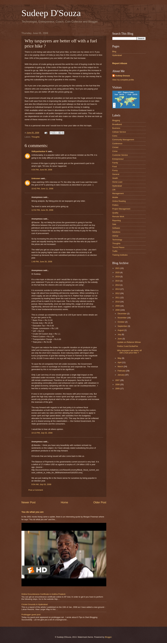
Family (115, 163)
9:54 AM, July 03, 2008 (41, 484)
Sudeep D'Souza (51, 13)
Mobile (115, 197)
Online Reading (119, 201)
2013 (117, 289)
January (121, 375)
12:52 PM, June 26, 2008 (42, 210)
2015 (117, 281)
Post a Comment (35, 490)
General (115, 174)
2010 (117, 301)
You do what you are (32, 512)
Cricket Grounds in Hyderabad (34, 604)
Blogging (116, 120)
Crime (114, 151)
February (122, 371)
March (121, 366)
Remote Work (118, 216)
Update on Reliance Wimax (129, 342)
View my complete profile (123, 80)
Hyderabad (117, 55)
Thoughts (35, 137)
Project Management (121, 209)
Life (114, 189)
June (120, 339)
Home (64, 502)
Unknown (35, 178)
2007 (117, 380)
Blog (114, 51)
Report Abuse (119, 63)
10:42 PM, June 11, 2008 (42, 188)
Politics (115, 205)
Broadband (117, 124)
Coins (114, 136)
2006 (117, 384)
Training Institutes (120, 255)
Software (116, 228)
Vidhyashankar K (39, 151)
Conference (117, 143)
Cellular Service (119, 132)
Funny (115, 170)
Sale (114, 224)
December (122, 313)
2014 (117, 285)
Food (114, 166)
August (121, 330)
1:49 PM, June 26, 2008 (41, 261)
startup (115, 236)
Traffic (115, 251)
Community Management (123, 139)
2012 (117, 293)
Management (118, 193)
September (123, 326)
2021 (117, 268)
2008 (117, 310)
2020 (117, 272)
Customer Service (120, 155)
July (120, 334)
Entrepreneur (118, 159)
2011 (117, 297)
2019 (117, 276)
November (122, 318)
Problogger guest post (31, 614)
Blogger (108, 637)
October (121, 322)
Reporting (116, 220)
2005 (117, 388)
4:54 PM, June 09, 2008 (41, 170)
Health (115, 178)
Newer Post (28, 502)
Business (116, 128)
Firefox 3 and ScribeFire (127, 346)
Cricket (115, 147)
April (120, 362)
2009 (117, 306)
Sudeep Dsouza (122, 76)
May (120, 358)
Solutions (116, 232)
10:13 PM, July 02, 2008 (42, 433)
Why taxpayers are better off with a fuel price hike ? (129, 351)
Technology (117, 240)
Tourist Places (118, 247)
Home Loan (117, 182)
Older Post (99, 502)
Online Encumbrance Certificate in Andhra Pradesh (43, 594)
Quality (115, 213)
